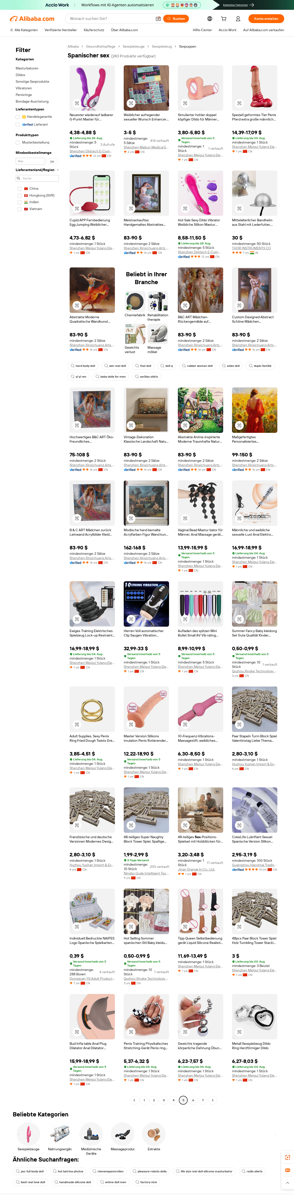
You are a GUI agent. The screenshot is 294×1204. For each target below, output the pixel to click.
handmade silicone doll (72, 1182)
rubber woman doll (197, 366)
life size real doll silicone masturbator (204, 1171)
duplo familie (260, 366)
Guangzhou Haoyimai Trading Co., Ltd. (254, 865)
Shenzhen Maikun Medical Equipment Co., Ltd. (146, 147)
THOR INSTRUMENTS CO (251, 248)
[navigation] (37, 574)
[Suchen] (176, 19)
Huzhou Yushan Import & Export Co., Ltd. (254, 764)
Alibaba (73, 46)
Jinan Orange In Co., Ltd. (196, 869)
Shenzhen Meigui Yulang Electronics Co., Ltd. (200, 155)
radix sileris (252, 1171)
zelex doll (231, 366)
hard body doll (83, 366)
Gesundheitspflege (100, 46)
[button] (158, 19)
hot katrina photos (68, 1171)
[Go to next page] (212, 1100)
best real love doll (30, 1182)
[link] (287, 1157)
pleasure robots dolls (150, 1171)
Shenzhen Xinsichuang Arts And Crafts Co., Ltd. (146, 248)
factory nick (146, 1182)
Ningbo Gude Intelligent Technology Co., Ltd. (146, 873)
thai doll (143, 366)
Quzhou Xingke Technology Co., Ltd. (254, 671)
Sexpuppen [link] (187, 46)
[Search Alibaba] (110, 18)
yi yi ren (78, 377)
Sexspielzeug (162, 46)
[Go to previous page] (134, 1100)
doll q (166, 366)
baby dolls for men (111, 377)
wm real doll (115, 366)
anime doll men (113, 1182)
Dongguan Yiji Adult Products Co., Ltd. (92, 978)
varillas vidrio (146, 377)
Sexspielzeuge (134, 46)
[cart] (224, 19)
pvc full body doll (30, 1171)
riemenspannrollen (108, 1171)
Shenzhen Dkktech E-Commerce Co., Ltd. (92, 151)
